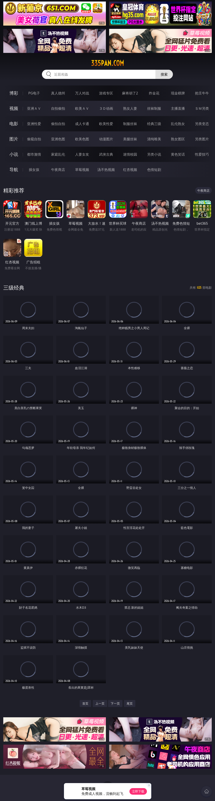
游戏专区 (106, 93)
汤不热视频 (106, 169)
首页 (85, 703)
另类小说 (154, 154)
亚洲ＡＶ (34, 108)
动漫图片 (106, 139)
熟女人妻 (130, 108)
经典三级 (154, 123)
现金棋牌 (178, 93)
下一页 (115, 703)
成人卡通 (82, 123)
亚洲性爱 (34, 123)
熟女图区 (178, 139)
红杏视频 (130, 169)
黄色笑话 (178, 154)
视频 (13, 108)
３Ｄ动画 (106, 108)
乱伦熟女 (178, 123)
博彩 (13, 93)
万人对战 (82, 93)
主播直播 (178, 108)
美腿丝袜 (130, 139)
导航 (13, 169)
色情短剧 (154, 169)
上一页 (100, 703)
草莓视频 (82, 169)
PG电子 (34, 93)
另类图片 (202, 139)
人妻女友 (82, 154)
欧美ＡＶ (82, 108)
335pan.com (107, 63)
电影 (13, 124)
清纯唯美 (154, 139)
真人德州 (58, 93)
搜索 (164, 74)
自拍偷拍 (58, 108)
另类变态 (202, 123)
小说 (13, 154)
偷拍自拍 (58, 123)
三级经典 (13, 287)
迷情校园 (130, 154)
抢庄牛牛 (202, 93)
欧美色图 (82, 139)
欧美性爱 (106, 123)
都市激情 (34, 154)
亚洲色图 (58, 139)
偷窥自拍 (34, 139)
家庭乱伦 (58, 154)
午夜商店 (58, 169)
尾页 (130, 703)
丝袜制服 (154, 108)
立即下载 (138, 791)
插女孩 (34, 169)
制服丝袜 (130, 123)
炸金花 (154, 93)
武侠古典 (106, 154)
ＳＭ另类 (202, 108)
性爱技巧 (202, 154)
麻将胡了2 (130, 93)
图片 (13, 139)
